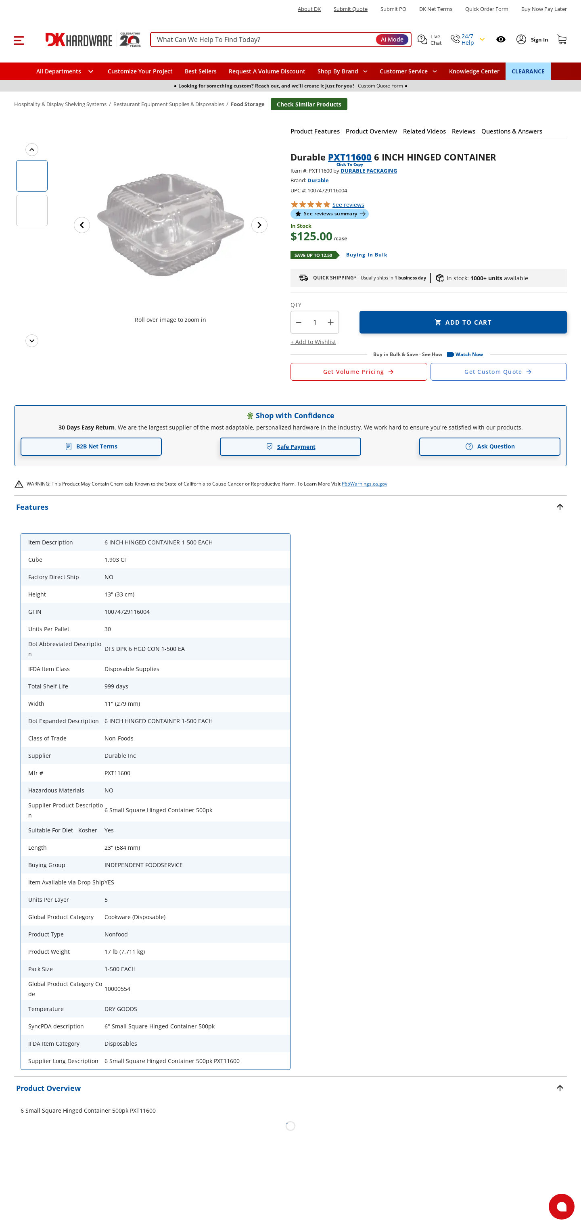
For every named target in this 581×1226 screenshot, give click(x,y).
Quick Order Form (486, 9)
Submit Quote (351, 9)
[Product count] (315, 322)
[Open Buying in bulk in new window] (363, 255)
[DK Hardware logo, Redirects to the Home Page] (84, 39)
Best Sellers (201, 71)
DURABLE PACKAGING (369, 170)
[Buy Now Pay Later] (544, 9)
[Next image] (259, 225)
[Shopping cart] (562, 39)
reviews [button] (348, 205)
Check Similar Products (309, 104)
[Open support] (562, 1207)
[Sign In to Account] (538, 39)
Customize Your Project (140, 71)
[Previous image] (82, 225)
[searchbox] (281, 40)
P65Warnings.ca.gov (364, 483)
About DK (309, 9)
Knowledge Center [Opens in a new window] (474, 71)
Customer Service (404, 71)
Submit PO (393, 9)
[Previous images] (31, 149)
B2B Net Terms (91, 446)
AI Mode (392, 39)
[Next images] (31, 340)
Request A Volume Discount (267, 71)
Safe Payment (291, 446)
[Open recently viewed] (501, 39)
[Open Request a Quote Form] (358, 372)
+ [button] (330, 322)
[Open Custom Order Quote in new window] (499, 372)
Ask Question (490, 446)
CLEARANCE (528, 71)
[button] (18, 39)
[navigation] (408, 71)
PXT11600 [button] (350, 157)
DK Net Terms (435, 9)
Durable (318, 180)
